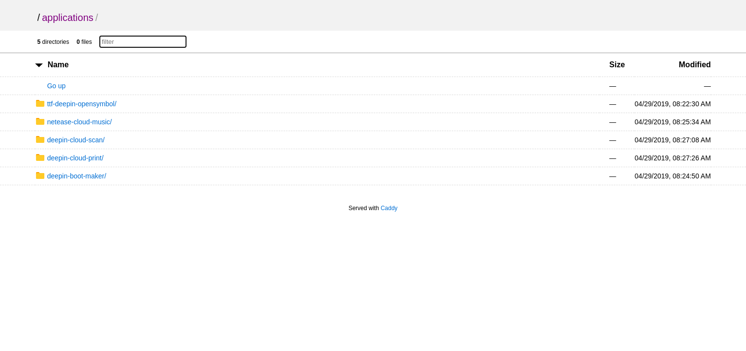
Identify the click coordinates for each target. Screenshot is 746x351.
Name (58, 64)
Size (617, 64)
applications (67, 17)
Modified (695, 64)
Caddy (389, 208)
